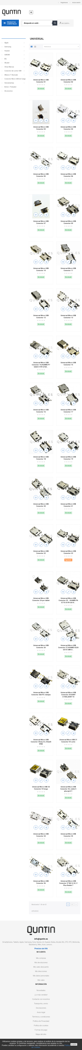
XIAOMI (7, 55)
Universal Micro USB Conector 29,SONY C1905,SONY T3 (68, 695)
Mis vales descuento (41, 967)
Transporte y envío (41, 1004)
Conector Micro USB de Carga (15, 79)
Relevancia (61, 47)
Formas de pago (41, 1030)
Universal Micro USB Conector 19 (68, 458)
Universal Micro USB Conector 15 (68, 364)
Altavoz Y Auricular (11, 75)
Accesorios (8, 91)
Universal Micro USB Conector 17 (68, 411)
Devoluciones (41, 1008)
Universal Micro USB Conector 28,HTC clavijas (41, 694)
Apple (6, 43)
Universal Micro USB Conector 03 (41, 128)
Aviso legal (41, 1012)
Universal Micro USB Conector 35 (68, 835)
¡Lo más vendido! (41, 995)
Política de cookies (41, 1026)
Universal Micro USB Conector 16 (41, 411)
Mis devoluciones (41, 963)
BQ (5, 59)
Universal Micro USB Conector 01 (41, 81)
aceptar (74, 1044)
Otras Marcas (9, 67)
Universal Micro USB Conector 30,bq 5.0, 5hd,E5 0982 (41, 742)
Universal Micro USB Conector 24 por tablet (41, 599)
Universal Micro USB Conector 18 (41, 458)
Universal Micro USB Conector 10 (41, 269)
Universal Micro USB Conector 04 (68, 128)
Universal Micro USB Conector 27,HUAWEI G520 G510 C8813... (68, 647)
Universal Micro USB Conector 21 (68, 505)
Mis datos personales (41, 976)
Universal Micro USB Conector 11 (68, 269)
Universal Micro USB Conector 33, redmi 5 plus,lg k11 (68, 789)
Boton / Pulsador (10, 87)
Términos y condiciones (41, 1017)
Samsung (7, 47)
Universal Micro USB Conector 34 (41, 835)
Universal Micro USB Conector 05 (41, 175)
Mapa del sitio (41, 1034)
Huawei (7, 51)
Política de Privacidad (41, 1021)
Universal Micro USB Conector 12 (41, 317)
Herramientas (9, 83)
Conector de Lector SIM (12, 71)
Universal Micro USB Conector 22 (41, 552)
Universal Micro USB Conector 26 (41, 646)
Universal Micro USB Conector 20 (41, 505)
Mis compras (41, 958)
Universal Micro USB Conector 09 (68, 222)
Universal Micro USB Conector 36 (41, 882)
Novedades (41, 990)
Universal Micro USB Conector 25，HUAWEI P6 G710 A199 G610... (68, 600)
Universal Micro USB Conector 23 (68, 552)
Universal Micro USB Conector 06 (68, 175)
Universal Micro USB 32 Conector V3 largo (41, 788)
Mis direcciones (41, 971)
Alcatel (6, 63)
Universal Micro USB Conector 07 (41, 222)
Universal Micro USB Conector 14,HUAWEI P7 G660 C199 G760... (41, 365)
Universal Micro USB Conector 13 (68, 317)
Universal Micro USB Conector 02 (68, 81)
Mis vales (41, 980)
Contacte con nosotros (41, 999)
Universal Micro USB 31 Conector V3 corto (68, 741)
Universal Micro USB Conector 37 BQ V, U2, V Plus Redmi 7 (68, 883)
